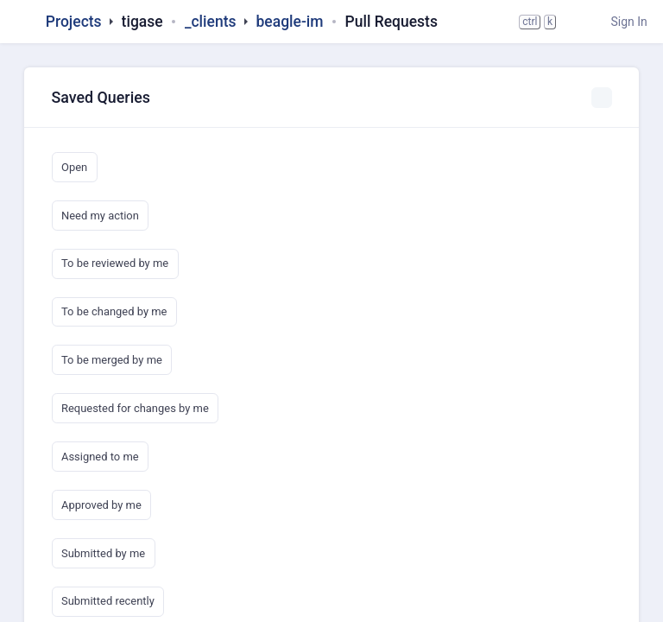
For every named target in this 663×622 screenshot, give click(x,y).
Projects (74, 21)
